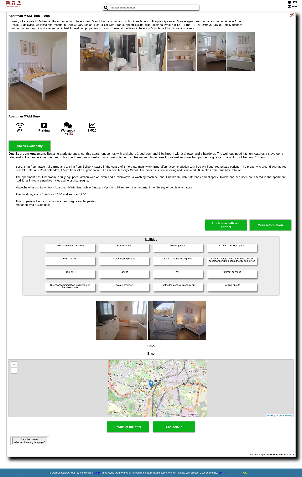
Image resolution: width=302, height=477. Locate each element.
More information (270, 225)
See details (174, 427)
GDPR (221, 472)
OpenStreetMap (284, 415)
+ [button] (14, 365)
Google (97, 472)
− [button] (14, 370)
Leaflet (270, 415)
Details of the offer (127, 427)
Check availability (30, 146)
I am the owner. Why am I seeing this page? (29, 441)
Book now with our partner (226, 225)
